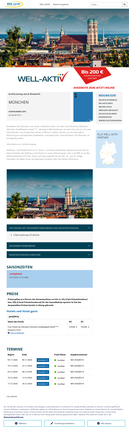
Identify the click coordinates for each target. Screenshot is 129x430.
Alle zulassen (106, 423)
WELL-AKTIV (45, 4)
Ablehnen (22, 423)
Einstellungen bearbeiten (64, 423)
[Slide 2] (43, 215)
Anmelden (43, 360)
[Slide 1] (38, 215)
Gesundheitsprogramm (22, 245)
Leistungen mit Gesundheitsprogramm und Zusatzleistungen (44, 228)
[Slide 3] (47, 215)
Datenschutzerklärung (13, 417)
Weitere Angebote (61, 4)
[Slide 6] (61, 215)
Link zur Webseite (17, 333)
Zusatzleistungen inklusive (25, 254)
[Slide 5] (56, 215)
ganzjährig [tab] (14, 316)
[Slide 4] (52, 215)
